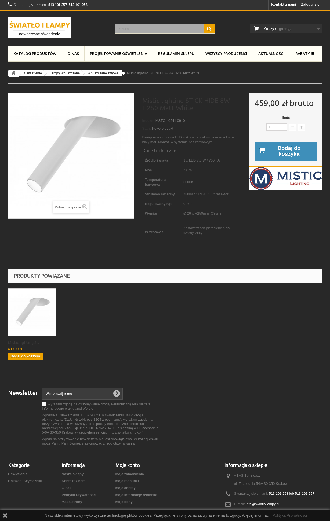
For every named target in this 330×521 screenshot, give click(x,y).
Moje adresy (125, 488)
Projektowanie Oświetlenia (118, 53)
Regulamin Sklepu (176, 53)
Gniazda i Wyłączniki (25, 481)
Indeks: (148, 121)
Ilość (286, 118)
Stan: (146, 128)
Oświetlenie (17, 474)
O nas (73, 53)
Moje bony (124, 502)
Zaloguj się (310, 4)
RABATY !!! (304, 53)
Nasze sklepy (73, 474)
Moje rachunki (127, 481)
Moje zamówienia (129, 474)
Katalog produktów (34, 53)
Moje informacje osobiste (136, 495)
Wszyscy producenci (226, 53)
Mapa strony (72, 502)
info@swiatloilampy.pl (262, 504)
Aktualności (271, 53)
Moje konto (127, 465)
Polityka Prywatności (79, 495)
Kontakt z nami (283, 4)
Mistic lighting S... (23, 342)
